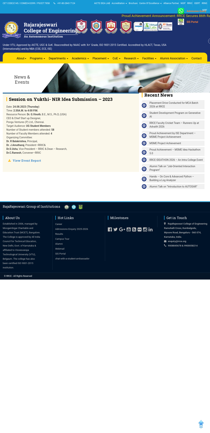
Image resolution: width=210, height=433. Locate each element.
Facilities (149, 58)
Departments (58, 58)
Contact (196, 58)
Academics (80, 58)
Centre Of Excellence (150, 3)
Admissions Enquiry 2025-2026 (71, 229)
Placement (101, 58)
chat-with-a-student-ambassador (72, 258)
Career (58, 224)
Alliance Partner (171, 3)
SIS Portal (192, 21)
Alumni (59, 243)
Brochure (133, 3)
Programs (37, 58)
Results (59, 234)
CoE (116, 58)
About (21, 58)
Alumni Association (174, 58)
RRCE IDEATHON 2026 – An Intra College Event (176, 159)
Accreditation (119, 3)
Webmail (59, 248)
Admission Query (196, 11)
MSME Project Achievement (165, 143)
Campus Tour (62, 239)
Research (131, 58)
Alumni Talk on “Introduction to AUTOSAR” (173, 186)
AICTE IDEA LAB (102, 3)
